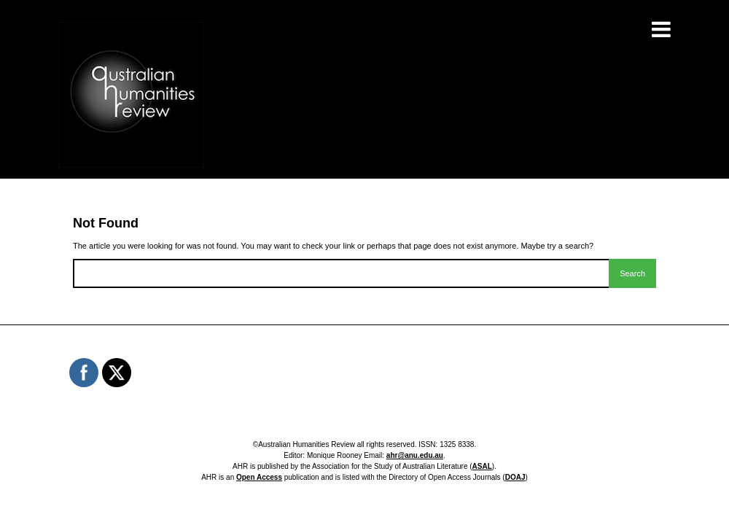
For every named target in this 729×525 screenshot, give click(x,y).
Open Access (259, 477)
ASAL (482, 466)
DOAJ (515, 477)
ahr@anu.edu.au (414, 455)
